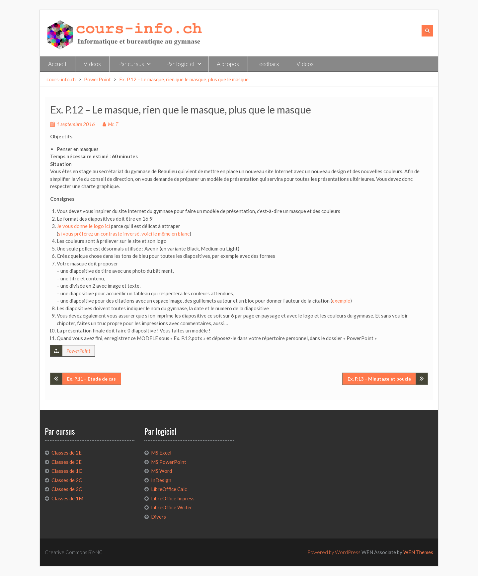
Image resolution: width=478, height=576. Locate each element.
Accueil (57, 63)
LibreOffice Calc (169, 489)
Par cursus (131, 63)
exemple (341, 301)
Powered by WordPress (333, 552)
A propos (228, 63)
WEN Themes (418, 552)
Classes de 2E (66, 453)
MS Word (161, 471)
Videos (92, 63)
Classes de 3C (66, 489)
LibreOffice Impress (173, 498)
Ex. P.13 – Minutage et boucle (379, 379)
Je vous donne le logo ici (83, 226)
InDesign (161, 480)
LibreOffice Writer (171, 507)
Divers (158, 517)
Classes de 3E (66, 462)
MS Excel (161, 453)
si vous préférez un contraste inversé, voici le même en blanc (124, 234)
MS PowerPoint (168, 462)
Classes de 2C (66, 480)
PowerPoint (97, 79)
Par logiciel (180, 63)
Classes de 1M (67, 498)
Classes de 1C (66, 471)
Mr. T (113, 124)
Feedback (267, 63)
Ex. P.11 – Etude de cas (91, 379)
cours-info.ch (61, 79)
